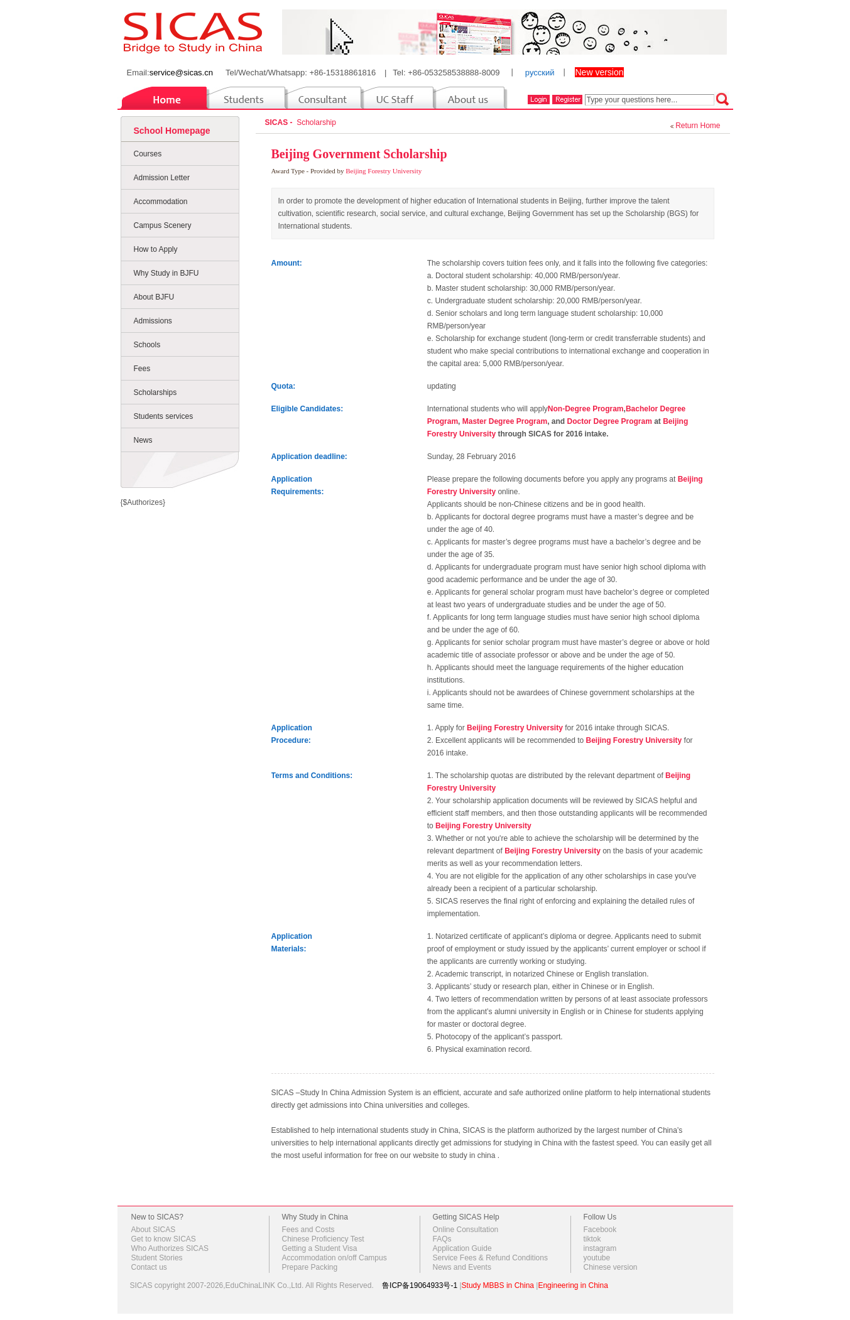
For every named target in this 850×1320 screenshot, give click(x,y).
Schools (147, 344)
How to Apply (156, 249)
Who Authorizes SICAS (170, 1248)
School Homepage (172, 131)
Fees (142, 368)
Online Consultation (466, 1229)
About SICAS (153, 1229)
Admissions (153, 320)
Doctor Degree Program (609, 421)
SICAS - (280, 122)
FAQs (442, 1239)
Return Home (697, 125)
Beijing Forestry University (384, 171)
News (143, 440)
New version (599, 72)
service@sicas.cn (181, 72)
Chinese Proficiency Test (323, 1239)
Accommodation (161, 201)
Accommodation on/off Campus (334, 1257)
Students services (163, 416)
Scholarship (318, 122)
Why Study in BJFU (166, 273)
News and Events (462, 1267)
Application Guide (462, 1248)
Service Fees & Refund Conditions (490, 1257)
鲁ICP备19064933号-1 (419, 1285)
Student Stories (157, 1257)
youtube (597, 1257)
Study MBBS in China (498, 1285)
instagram (600, 1248)
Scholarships (155, 392)
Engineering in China (573, 1285)
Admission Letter (162, 177)
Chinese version (611, 1267)
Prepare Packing (310, 1267)
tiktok (592, 1239)
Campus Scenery (163, 225)
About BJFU (154, 297)
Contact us (149, 1267)
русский (540, 72)
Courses (148, 153)
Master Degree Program (504, 421)
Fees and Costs (308, 1229)
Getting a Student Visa (319, 1248)
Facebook (600, 1229)
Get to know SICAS (163, 1239)
